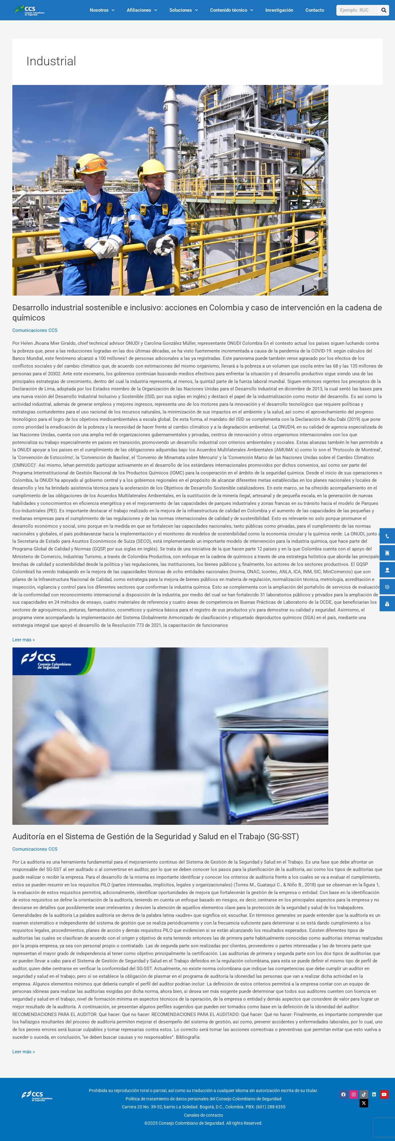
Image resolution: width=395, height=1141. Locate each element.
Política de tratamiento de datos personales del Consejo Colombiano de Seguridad (203, 1098)
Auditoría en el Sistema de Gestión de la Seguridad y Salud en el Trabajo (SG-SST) (155, 836)
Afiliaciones (142, 10)
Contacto (315, 10)
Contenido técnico (231, 10)
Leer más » (23, 639)
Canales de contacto (203, 1114)
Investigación (279, 10)
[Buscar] (383, 10)
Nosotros (102, 10)
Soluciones (183, 10)
